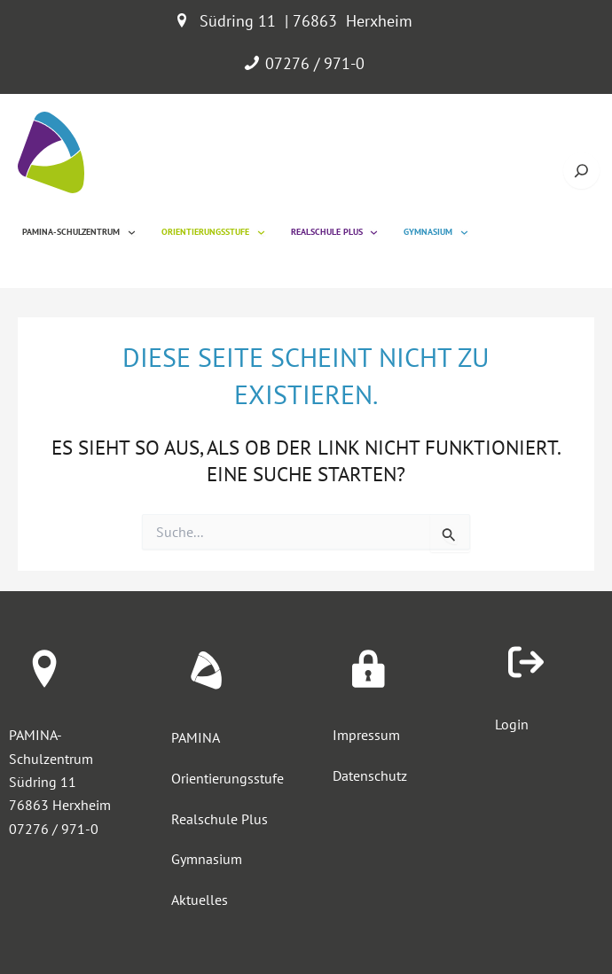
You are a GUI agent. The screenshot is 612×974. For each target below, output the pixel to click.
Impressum (366, 735)
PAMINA (195, 737)
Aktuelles (199, 899)
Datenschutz (370, 775)
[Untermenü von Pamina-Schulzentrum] (132, 232)
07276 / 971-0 (315, 63)
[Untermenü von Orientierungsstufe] (261, 232)
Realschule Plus (219, 819)
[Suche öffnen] (581, 170)
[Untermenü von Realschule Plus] (374, 232)
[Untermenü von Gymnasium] (464, 232)
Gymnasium (206, 859)
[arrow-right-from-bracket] (526, 662)
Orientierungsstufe (227, 778)
